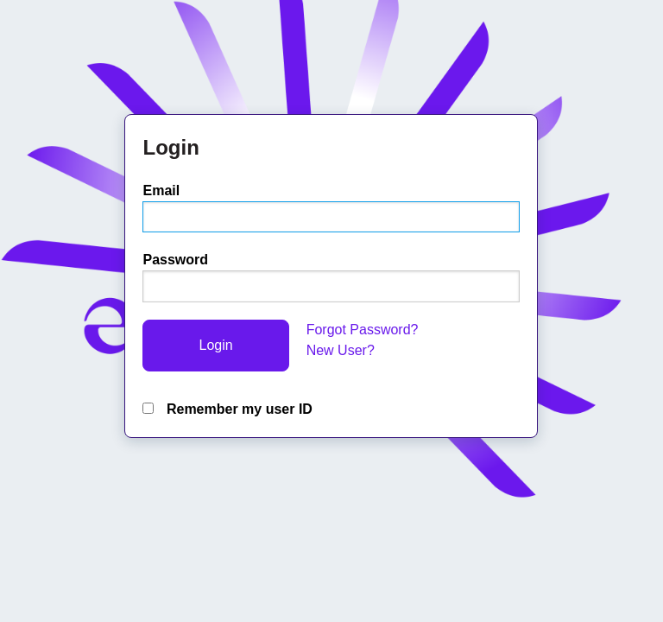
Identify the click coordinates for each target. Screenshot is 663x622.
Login (215, 345)
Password (175, 259)
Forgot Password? (362, 329)
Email (161, 190)
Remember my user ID (227, 409)
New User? (340, 350)
